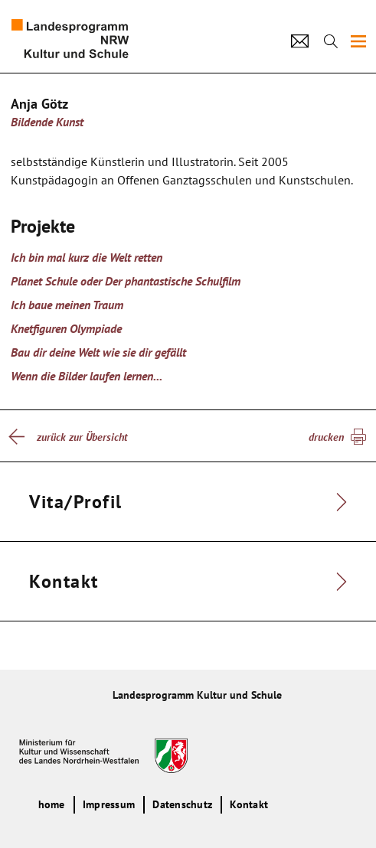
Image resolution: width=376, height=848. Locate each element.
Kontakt (249, 804)
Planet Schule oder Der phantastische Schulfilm (125, 281)
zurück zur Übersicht (82, 437)
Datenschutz (182, 804)
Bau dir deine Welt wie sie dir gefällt (98, 352)
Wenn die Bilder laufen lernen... (86, 375)
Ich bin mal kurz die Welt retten (86, 257)
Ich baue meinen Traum (67, 304)
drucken (326, 437)
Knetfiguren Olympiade (66, 328)
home (51, 804)
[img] (358, 41)
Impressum (109, 804)
